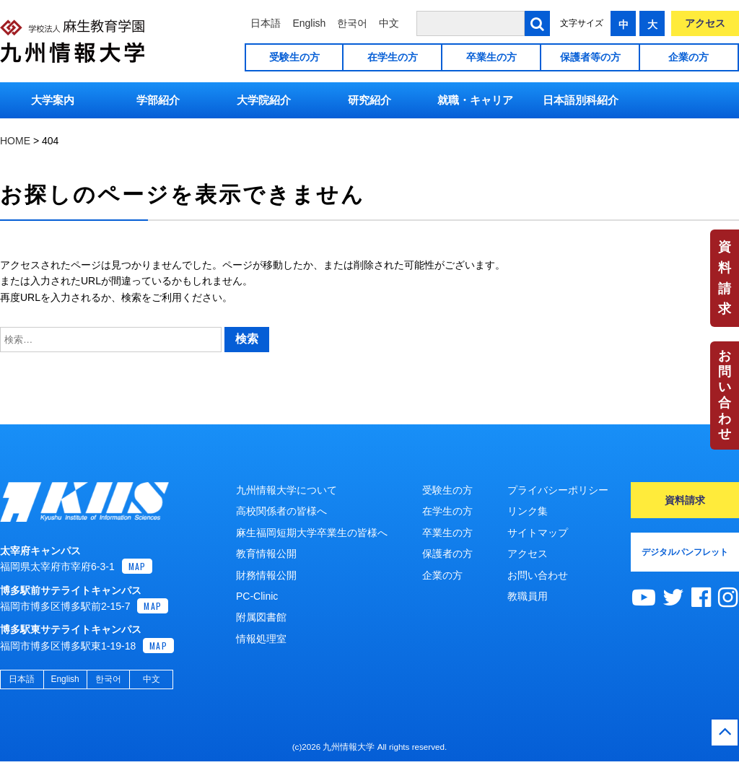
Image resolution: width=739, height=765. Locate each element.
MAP (137, 570)
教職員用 (527, 596)
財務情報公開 (266, 575)
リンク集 (527, 511)
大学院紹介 (264, 100)
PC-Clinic (257, 596)
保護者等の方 (590, 57)
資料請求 (724, 278)
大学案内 (52, 100)
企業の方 (688, 57)
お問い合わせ (724, 395)
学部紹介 (158, 100)
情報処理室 (261, 638)
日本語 (265, 23)
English (308, 23)
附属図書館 (261, 617)
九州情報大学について (286, 490)
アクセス (705, 23)
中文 (389, 23)
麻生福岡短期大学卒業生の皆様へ (312, 532)
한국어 (352, 23)
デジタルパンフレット (685, 552)
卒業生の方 (491, 57)
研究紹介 (369, 100)
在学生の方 (392, 57)
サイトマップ (537, 532)
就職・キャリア (475, 100)
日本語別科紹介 (580, 100)
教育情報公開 (266, 553)
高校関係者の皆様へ (281, 511)
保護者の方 (447, 553)
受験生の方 (294, 57)
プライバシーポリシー (557, 490)
